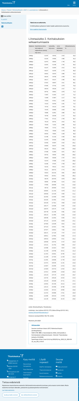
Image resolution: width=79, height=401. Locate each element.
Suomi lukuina (44, 373)
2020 (25, 10)
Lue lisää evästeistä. (8, 390)
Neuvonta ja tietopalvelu (27, 365)
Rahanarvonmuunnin (46, 376)
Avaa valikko (6, 16)
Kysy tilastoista (28, 369)
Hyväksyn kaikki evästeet (11, 395)
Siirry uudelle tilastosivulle (38, 29)
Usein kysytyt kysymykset (27, 374)
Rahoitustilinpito (17, 10)
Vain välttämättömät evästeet (29, 395)
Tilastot (9, 10)
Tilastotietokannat (45, 370)
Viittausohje (36, 325)
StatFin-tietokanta (45, 367)
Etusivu (3, 10)
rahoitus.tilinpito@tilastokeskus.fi (38, 312)
